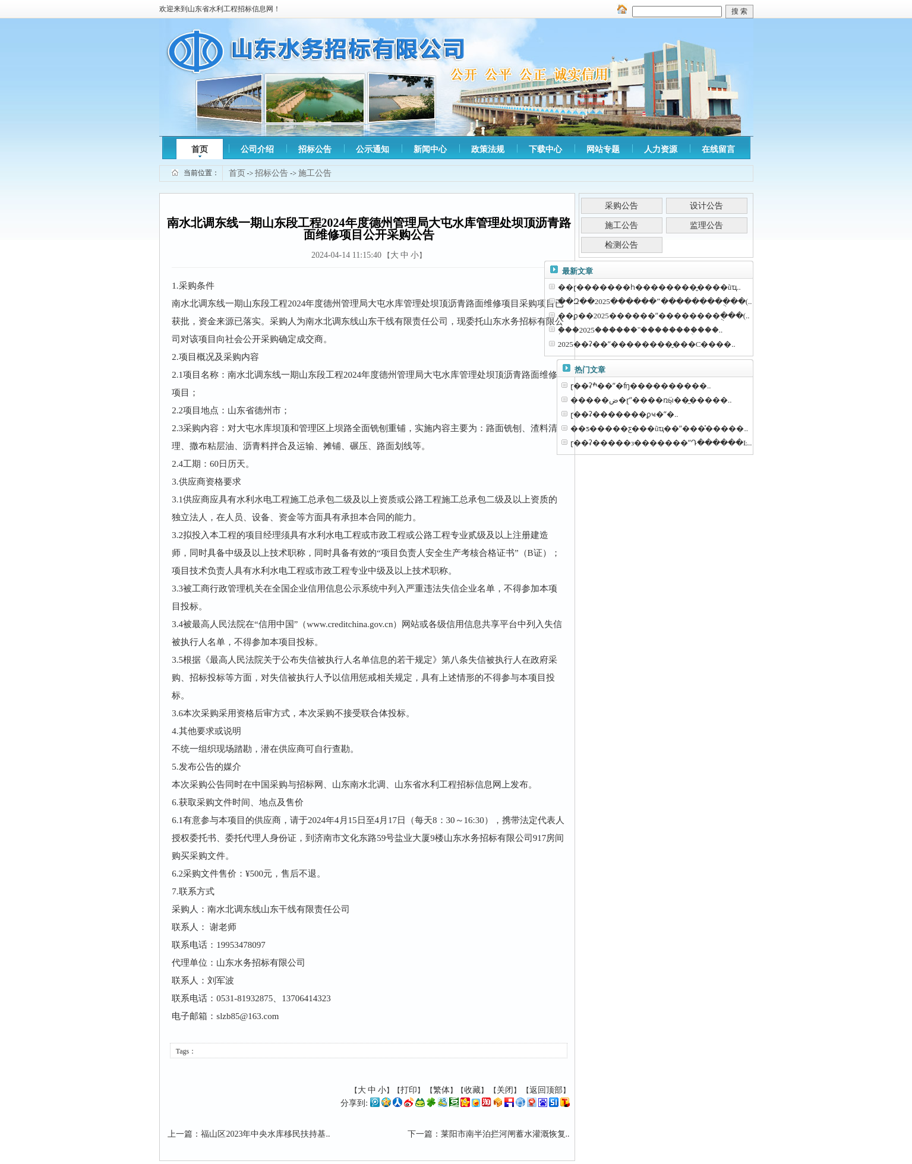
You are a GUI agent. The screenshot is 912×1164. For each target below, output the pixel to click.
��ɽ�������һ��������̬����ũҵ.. (649, 287)
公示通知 (372, 149)
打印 (408, 1090)
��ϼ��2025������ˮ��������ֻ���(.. (654, 315)
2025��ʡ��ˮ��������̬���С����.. (647, 344)
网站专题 (603, 149)
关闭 (505, 1090)
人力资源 (660, 149)
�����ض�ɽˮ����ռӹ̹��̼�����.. (651, 400)
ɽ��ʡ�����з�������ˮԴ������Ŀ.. (661, 442)
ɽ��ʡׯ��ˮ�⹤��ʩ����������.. (640, 385)
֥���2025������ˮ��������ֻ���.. (640, 329)
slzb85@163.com (247, 1016)
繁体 (441, 1090)
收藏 (472, 1090)
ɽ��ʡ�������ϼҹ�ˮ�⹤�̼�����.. (624, 414)
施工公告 (315, 173)
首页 (199, 149)
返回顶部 (546, 1090)
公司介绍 (257, 149)
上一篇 (180, 1134)
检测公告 (621, 245)
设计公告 (706, 205)
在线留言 (718, 149)
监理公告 (706, 225)
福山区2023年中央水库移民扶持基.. (265, 1134)
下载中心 (545, 149)
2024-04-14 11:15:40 (346, 255)
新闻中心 (430, 149)
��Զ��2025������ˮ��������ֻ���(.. (655, 301)
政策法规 (487, 149)
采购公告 (621, 205)
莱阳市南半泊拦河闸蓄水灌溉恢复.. (505, 1134)
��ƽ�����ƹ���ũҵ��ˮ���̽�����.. (659, 428)
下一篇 (420, 1134)
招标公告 (315, 149)
